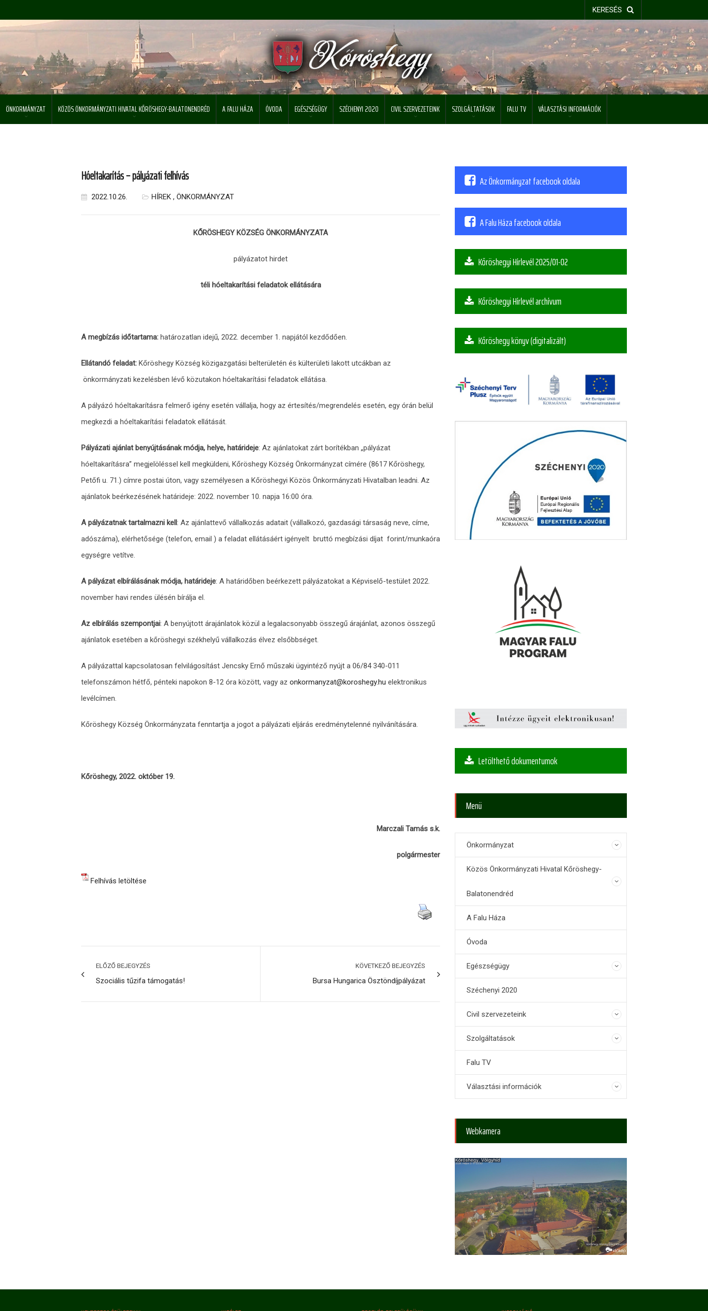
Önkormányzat (26, 109)
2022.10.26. (104, 196)
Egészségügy (311, 109)
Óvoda (274, 109)
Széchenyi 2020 (359, 109)
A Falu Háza (237, 109)
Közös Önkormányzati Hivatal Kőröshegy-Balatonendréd (134, 109)
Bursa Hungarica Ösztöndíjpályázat (369, 980)
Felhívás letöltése (118, 880)
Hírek (161, 196)
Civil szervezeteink (415, 109)
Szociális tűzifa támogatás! (140, 980)
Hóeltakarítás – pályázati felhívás (135, 176)
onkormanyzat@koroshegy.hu (338, 682)
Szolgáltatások (473, 109)
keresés (613, 9)
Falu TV (516, 109)
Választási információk (569, 109)
